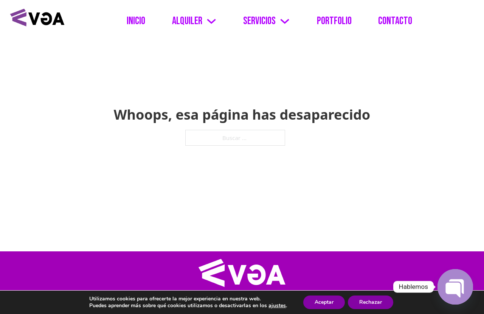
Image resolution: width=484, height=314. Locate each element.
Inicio (136, 21)
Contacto (395, 21)
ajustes (277, 305)
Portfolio (334, 21)
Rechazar (370, 302)
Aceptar (324, 302)
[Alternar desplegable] (211, 21)
